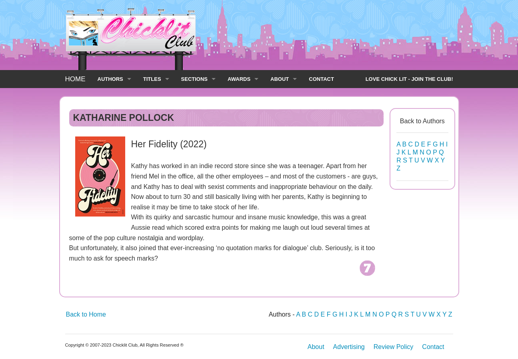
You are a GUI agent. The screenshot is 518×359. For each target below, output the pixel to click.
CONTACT (321, 79)
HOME (75, 79)
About (316, 346)
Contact (433, 346)
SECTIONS (194, 79)
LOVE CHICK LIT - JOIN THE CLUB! (409, 79)
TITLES (152, 79)
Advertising (349, 346)
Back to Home (86, 314)
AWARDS (239, 79)
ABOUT (279, 79)
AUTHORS (110, 79)
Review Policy (394, 346)
